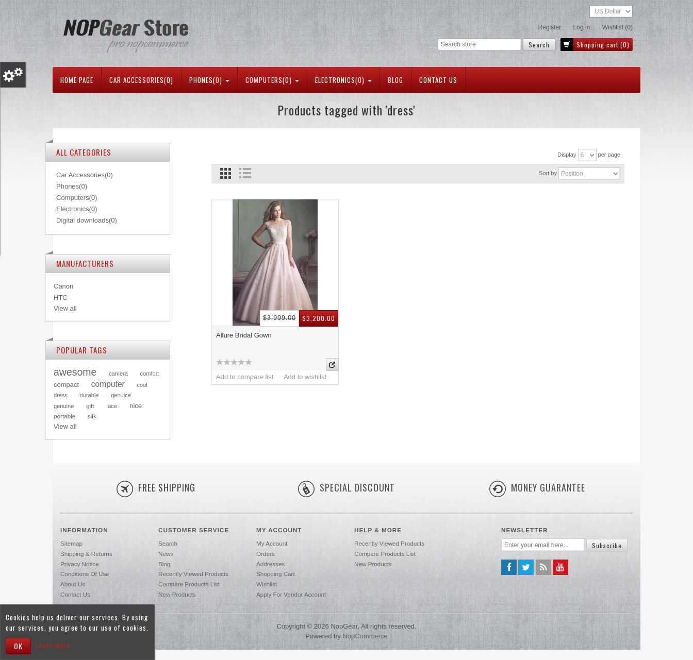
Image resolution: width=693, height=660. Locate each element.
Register (550, 27)
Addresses (270, 564)
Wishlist (266, 584)
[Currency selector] (611, 11)
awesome (75, 372)
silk (92, 416)
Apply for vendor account (291, 594)
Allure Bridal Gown (244, 335)
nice (135, 406)
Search (167, 543)
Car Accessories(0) (141, 80)
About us (72, 584)
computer (108, 384)
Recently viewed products (193, 573)
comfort (149, 373)
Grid (225, 173)
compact (66, 384)
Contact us (438, 80)
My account (271, 543)
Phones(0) (209, 80)
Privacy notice (79, 564)
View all (65, 308)
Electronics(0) (343, 80)
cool (142, 385)
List (244, 173)
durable (89, 395)
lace (111, 405)
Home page (76, 80)
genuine (64, 406)
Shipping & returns (86, 553)
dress (61, 395)
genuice (121, 395)
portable (64, 416)
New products (177, 594)
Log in (581, 27)
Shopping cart (275, 573)
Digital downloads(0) (86, 220)
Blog (395, 80)
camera (118, 373)
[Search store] (479, 44)
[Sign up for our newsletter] (543, 544)
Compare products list (189, 584)
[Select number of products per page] (587, 155)
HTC (61, 297)
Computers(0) (272, 80)
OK (18, 645)
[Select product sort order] (589, 173)
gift (90, 405)
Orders (265, 553)
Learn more (53, 645)
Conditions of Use (84, 573)
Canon (63, 286)
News (165, 553)
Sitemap (71, 543)
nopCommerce (364, 636)
